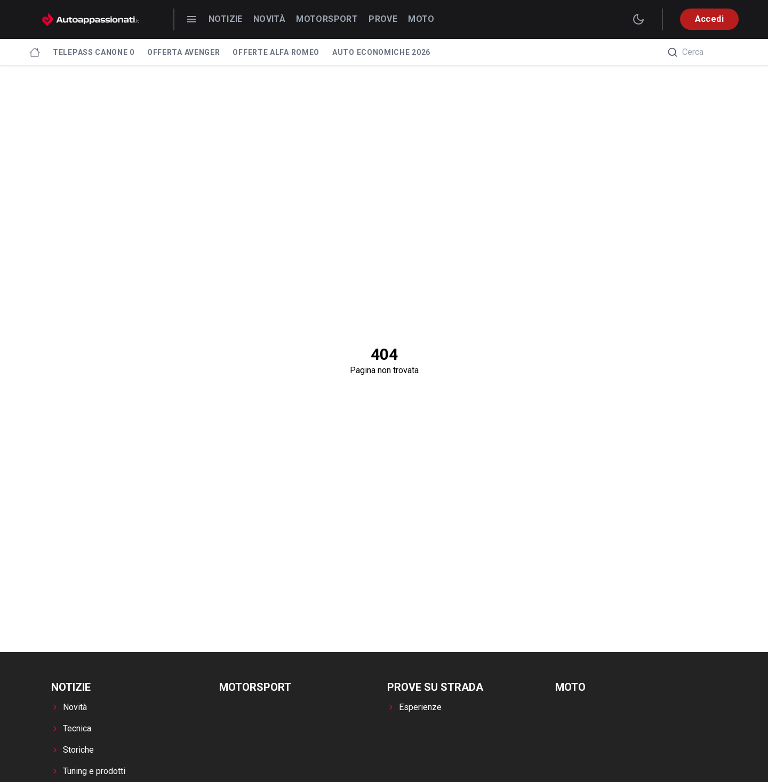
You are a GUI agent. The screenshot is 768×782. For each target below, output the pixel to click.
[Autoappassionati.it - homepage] (90, 19)
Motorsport (327, 19)
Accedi (709, 19)
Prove (383, 19)
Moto (421, 19)
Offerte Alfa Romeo (276, 52)
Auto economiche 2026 (381, 52)
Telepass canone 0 (93, 52)
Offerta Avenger (183, 52)
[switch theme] (638, 19)
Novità (269, 19)
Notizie (226, 19)
